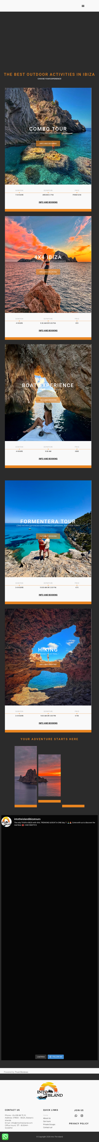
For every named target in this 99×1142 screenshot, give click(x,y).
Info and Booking (48, 143)
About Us (47, 1118)
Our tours (47, 1121)
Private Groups (49, 1124)
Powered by (16, 1072)
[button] (83, 6)
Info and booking (48, 272)
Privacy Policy (79, 1123)
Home (45, 1115)
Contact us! (47, 1127)
